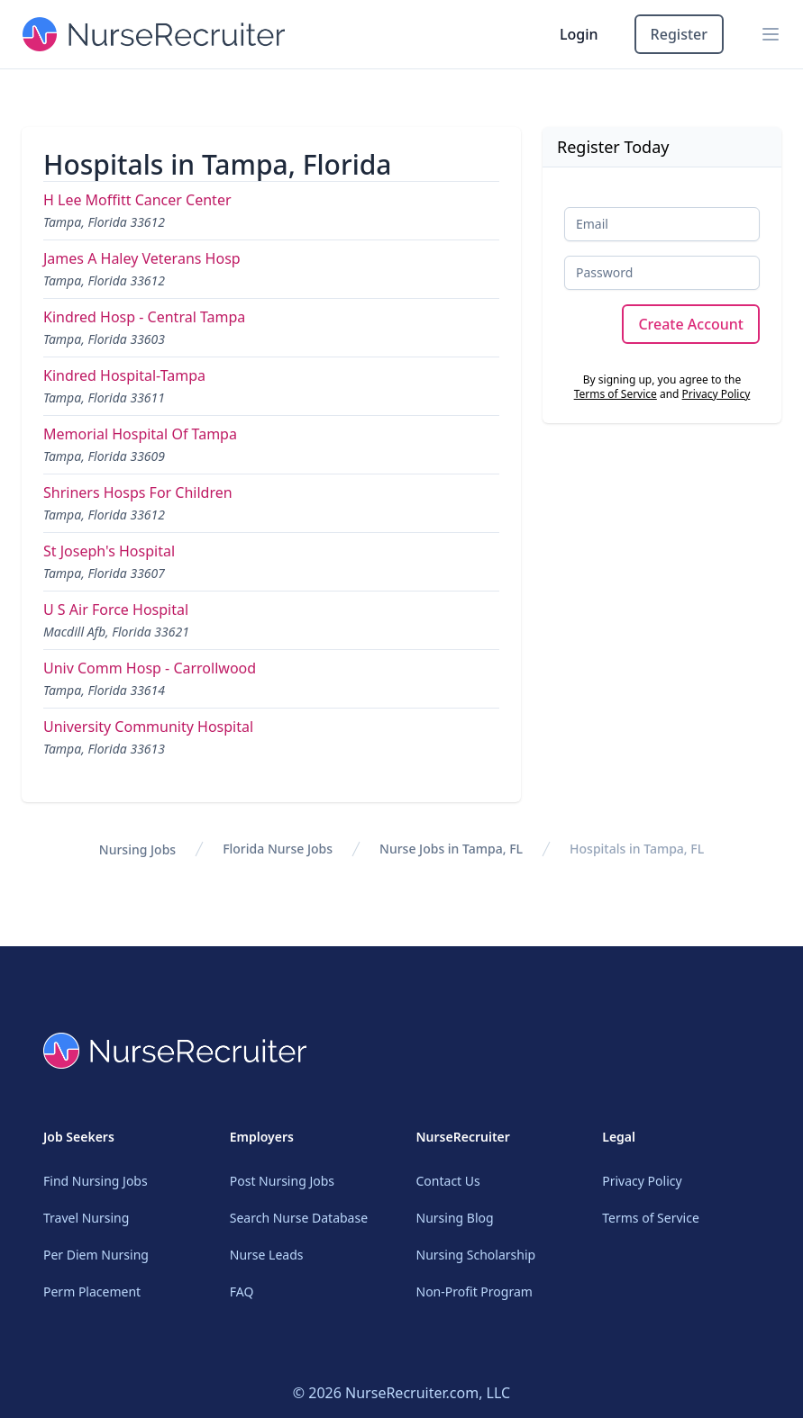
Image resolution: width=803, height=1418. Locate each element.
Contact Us (448, 1180)
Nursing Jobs (137, 849)
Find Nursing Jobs (95, 1180)
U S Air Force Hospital (115, 609)
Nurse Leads (267, 1254)
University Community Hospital (148, 726)
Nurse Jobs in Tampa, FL (451, 848)
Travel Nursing (86, 1217)
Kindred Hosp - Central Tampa (144, 317)
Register (679, 34)
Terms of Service (615, 394)
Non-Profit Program (474, 1291)
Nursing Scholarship (476, 1254)
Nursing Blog (455, 1217)
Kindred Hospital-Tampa (124, 375)
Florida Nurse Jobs (278, 848)
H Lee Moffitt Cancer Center (137, 200)
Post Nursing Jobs (282, 1180)
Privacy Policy (716, 394)
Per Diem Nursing (96, 1254)
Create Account (691, 324)
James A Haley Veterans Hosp (142, 258)
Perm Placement (92, 1291)
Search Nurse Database (299, 1217)
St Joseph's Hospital (109, 551)
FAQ (242, 1291)
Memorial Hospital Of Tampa (140, 434)
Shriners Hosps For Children (138, 492)
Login (579, 34)
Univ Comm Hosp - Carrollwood (149, 668)
